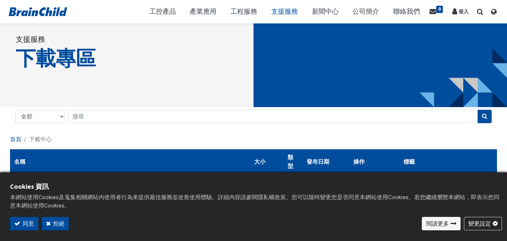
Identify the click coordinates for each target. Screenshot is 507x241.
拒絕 (58, 223)
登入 (464, 11)
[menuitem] (412, 11)
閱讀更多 (437, 223)
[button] (478, 11)
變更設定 (479, 223)
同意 (28, 223)
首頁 (15, 139)
